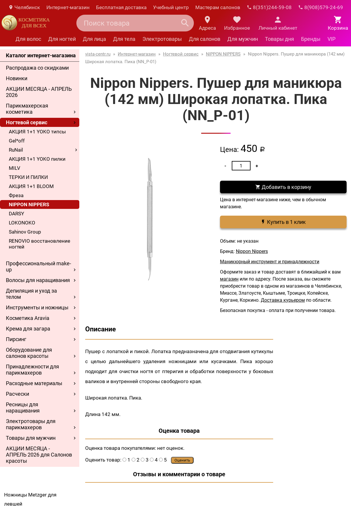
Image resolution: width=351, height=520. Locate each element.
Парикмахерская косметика (27, 109)
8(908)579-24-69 (320, 7)
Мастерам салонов (217, 7)
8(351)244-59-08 (269, 7)
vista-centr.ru (97, 54)
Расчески (17, 394)
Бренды (310, 39)
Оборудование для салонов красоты (29, 353)
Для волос (28, 39)
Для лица (94, 39)
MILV (14, 168)
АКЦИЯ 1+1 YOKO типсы (37, 132)
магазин (229, 279)
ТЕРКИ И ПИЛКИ (28, 177)
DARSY (16, 214)
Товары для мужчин (31, 438)
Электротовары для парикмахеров (31, 424)
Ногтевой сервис (26, 122)
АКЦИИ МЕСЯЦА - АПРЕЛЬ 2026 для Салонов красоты (39, 454)
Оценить (182, 460)
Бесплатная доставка (121, 7)
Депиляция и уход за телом (31, 294)
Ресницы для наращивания (23, 407)
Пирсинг (16, 339)
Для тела (124, 39)
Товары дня (279, 39)
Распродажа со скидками (37, 68)
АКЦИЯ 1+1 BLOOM (31, 186)
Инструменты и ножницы (37, 307)
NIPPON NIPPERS (29, 204)
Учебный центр (171, 7)
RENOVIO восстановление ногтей (39, 244)
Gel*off (17, 141)
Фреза (16, 195)
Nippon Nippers (252, 251)
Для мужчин (242, 39)
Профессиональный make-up (38, 266)
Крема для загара (28, 329)
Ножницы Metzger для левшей (30, 499)
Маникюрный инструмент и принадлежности (269, 261)
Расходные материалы (34, 383)
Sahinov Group (25, 232)
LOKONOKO (22, 223)
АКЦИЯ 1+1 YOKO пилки (37, 159)
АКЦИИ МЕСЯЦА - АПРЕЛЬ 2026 (39, 92)
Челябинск (24, 7)
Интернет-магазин (68, 7)
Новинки (16, 78)
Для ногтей (62, 39)
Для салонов (204, 39)
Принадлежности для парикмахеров (32, 369)
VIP (331, 39)
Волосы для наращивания (38, 280)
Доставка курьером (283, 300)
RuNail (16, 150)
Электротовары (162, 39)
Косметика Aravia (27, 318)
